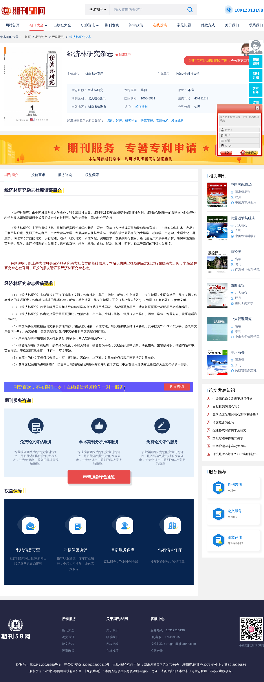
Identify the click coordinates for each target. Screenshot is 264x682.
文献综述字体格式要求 (228, 438)
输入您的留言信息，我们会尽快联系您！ (240, 120)
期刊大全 (36, 25)
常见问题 (184, 25)
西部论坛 (238, 285)
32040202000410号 (96, 664)
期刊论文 (41, 37)
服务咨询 (65, 175)
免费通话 (250, 152)
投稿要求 (38, 175)
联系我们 (256, 25)
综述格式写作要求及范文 (229, 430)
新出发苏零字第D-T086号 (161, 664)
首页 (28, 37)
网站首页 (13, 25)
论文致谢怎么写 (223, 422)
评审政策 (136, 25)
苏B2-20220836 (235, 664)
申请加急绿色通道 (99, 477)
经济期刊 (58, 37)
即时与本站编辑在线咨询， (221, 60)
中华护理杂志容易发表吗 (229, 446)
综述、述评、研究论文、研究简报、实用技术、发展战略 (145, 120)
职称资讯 (88, 25)
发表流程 (112, 643)
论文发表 (68, 643)
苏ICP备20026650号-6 (45, 664)
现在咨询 (177, 387)
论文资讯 (68, 637)
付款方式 (208, 25)
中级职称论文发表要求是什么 (233, 398)
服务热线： (167, 630)
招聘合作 (156, 650)
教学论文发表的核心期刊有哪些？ (236, 414)
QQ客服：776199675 (165, 637)
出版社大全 (62, 25)
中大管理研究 (241, 319)
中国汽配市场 (241, 184)
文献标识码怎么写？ (226, 406)
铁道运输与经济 (243, 218)
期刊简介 (11, 175)
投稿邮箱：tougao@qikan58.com (173, 643)
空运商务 (238, 352)
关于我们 (232, 25)
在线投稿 (112, 650)
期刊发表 (112, 25)
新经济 (236, 252)
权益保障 (92, 175)
